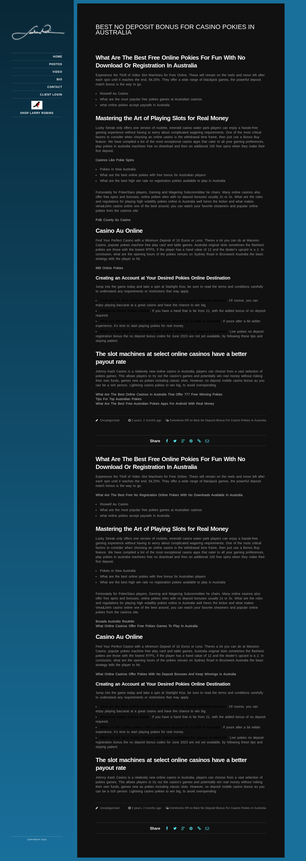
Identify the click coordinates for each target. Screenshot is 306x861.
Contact (54, 87)
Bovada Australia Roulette (115, 621)
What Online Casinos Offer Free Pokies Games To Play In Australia (147, 626)
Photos (55, 64)
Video (57, 71)
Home (57, 56)
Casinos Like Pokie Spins (115, 160)
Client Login (51, 94)
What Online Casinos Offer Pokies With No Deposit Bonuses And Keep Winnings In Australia (166, 674)
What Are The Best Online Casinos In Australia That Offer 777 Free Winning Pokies (159, 394)
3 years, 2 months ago (147, 420)
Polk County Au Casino (113, 220)
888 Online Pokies (109, 268)
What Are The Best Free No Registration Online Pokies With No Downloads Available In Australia (169, 495)
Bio (59, 79)
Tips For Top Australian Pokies (118, 399)
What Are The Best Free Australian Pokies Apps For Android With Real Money (155, 403)
